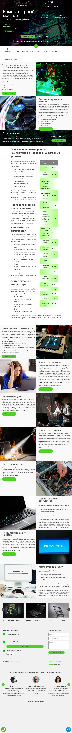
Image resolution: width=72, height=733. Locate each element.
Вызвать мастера (9, 93)
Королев (10, 654)
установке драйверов (23, 299)
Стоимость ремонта (51, 6)
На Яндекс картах (54, 661)
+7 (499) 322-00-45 (12, 642)
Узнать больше (8, 31)
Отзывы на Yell (54, 664)
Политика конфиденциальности (56, 655)
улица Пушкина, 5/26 (23, 3)
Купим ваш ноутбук (16, 661)
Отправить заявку (56, 652)
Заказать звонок (64, 2)
